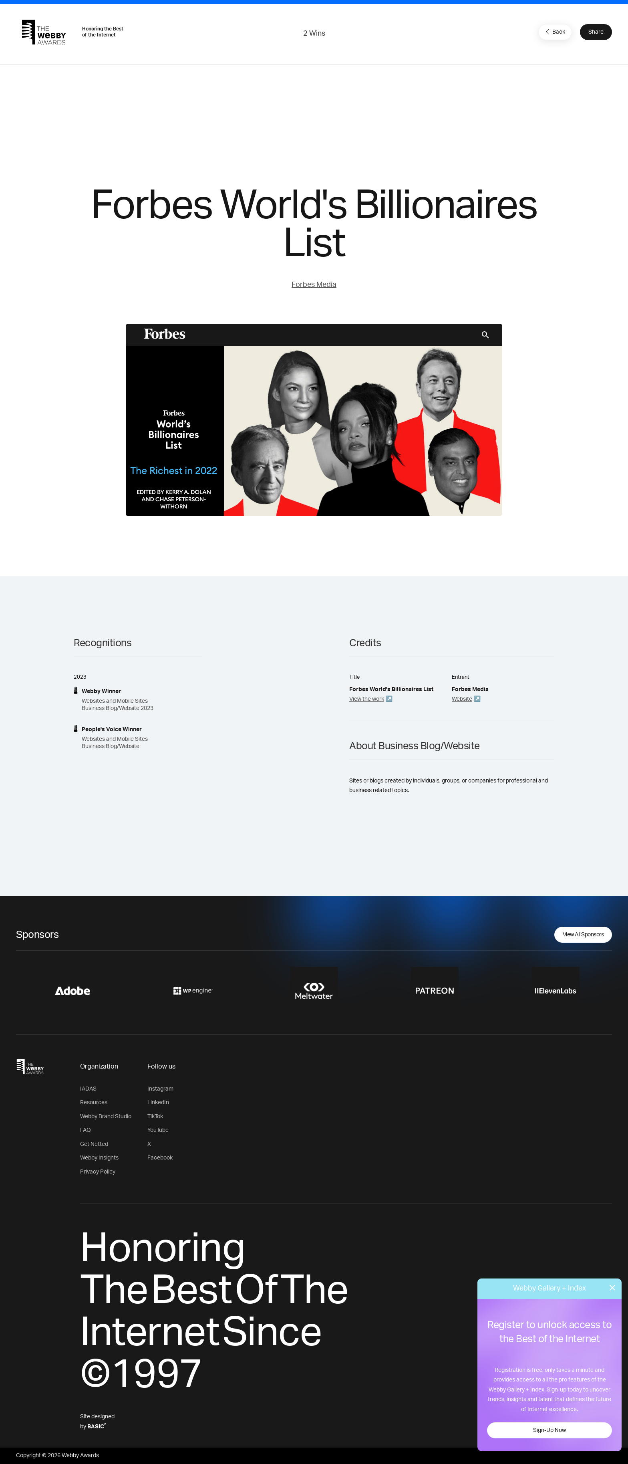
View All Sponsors (583, 935)
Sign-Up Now (549, 1430)
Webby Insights (99, 1158)
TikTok (155, 1116)
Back (554, 32)
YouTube (158, 1130)
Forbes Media (314, 284)
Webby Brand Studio (105, 1116)
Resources (93, 1102)
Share (596, 32)
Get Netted (94, 1144)
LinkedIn (158, 1102)
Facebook (160, 1158)
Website (462, 699)
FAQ (85, 1130)
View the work (366, 699)
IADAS (88, 1089)
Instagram (160, 1089)
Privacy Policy (97, 1172)
